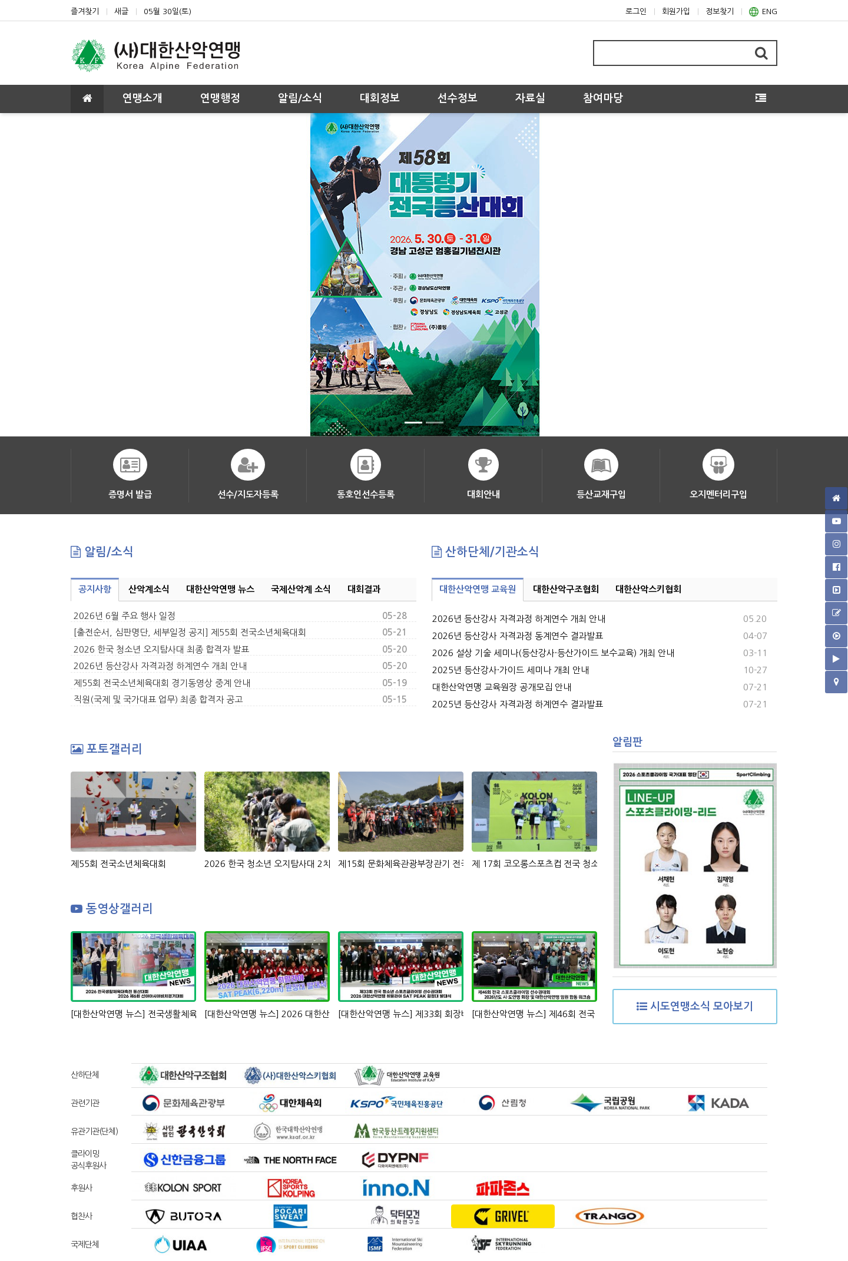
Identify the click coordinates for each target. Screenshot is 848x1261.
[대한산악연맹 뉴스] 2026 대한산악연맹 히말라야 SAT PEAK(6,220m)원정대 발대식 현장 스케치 (267, 1014)
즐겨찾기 (85, 11)
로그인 (636, 11)
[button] (94, 275)
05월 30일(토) (167, 11)
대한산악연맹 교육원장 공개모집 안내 (501, 687)
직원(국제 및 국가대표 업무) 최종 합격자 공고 (158, 699)
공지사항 (94, 589)
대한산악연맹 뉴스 (220, 589)
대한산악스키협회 (648, 589)
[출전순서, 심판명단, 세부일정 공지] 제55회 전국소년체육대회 (190, 632)
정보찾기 (719, 11)
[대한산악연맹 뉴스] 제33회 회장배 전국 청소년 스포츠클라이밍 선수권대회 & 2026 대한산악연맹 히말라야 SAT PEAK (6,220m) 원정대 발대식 (400, 1014)
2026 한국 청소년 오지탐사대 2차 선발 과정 (267, 863)
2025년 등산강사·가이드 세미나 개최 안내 (510, 670)
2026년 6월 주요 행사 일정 (124, 615)
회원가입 (676, 11)
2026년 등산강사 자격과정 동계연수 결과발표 (517, 635)
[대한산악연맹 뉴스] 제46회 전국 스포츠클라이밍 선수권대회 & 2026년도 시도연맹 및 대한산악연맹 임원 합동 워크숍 (534, 1014)
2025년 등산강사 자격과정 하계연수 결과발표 (517, 704)
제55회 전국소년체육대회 (118, 863)
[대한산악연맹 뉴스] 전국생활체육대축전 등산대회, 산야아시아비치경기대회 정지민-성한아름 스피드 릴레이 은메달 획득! (133, 1014)
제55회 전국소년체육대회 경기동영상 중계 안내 (162, 683)
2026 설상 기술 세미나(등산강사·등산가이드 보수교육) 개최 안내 (553, 652)
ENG (763, 11)
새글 (121, 11)
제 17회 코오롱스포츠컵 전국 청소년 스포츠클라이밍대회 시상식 (534, 863)
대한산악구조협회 (566, 589)
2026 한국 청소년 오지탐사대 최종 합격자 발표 (161, 649)
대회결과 (363, 589)
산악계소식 (149, 589)
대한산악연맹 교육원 (477, 589)
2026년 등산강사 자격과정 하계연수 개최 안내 (160, 665)
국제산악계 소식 (301, 589)
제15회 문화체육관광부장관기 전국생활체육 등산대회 (400, 863)
